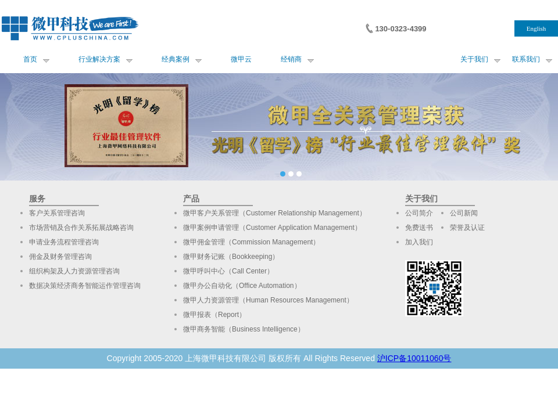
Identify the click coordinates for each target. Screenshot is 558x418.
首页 (30, 59)
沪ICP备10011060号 (414, 358)
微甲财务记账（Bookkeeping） (231, 257)
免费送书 (419, 228)
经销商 (291, 59)
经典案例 (175, 59)
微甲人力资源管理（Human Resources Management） (268, 300)
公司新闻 (464, 213)
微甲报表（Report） (214, 315)
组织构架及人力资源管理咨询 (74, 271)
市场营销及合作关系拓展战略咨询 (81, 228)
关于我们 (474, 59)
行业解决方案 (99, 59)
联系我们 (526, 59)
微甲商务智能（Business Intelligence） (244, 329)
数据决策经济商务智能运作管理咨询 (85, 286)
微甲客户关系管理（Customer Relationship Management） (274, 213)
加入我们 (419, 242)
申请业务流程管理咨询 (64, 242)
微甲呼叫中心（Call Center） (228, 271)
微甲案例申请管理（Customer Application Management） (272, 228)
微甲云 (241, 59)
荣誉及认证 (467, 228)
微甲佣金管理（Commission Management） (251, 242)
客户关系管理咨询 (57, 213)
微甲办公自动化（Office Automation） (242, 286)
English (536, 28)
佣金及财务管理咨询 (60, 257)
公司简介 (419, 213)
